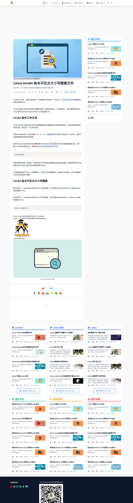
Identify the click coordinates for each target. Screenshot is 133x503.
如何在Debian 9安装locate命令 (23, 462)
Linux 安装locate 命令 (96, 44)
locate (66, 92)
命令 (30, 172)
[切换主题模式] (108, 3)
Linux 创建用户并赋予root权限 (61, 333)
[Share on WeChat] (56, 293)
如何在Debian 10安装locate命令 (100, 102)
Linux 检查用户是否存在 (59, 362)
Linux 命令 (73, 92)
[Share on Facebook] (34, 293)
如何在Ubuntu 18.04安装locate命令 (25, 404)
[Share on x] (38, 293)
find (63, 100)
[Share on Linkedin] (47, 293)
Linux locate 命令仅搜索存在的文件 (25, 347)
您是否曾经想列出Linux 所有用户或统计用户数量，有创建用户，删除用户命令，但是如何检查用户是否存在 (60, 366)
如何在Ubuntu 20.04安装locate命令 (101, 58)
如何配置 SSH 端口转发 (96, 333)
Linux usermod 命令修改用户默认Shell (64, 376)
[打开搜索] (111, 3)
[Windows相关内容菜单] (46, 3)
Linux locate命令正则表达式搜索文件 (102, 73)
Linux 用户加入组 (56, 347)
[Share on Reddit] (42, 293)
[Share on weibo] (60, 293)
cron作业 (41, 134)
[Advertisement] (65, 22)
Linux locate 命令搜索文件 (22, 333)
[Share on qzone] (51, 293)
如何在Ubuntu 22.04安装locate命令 (101, 87)
